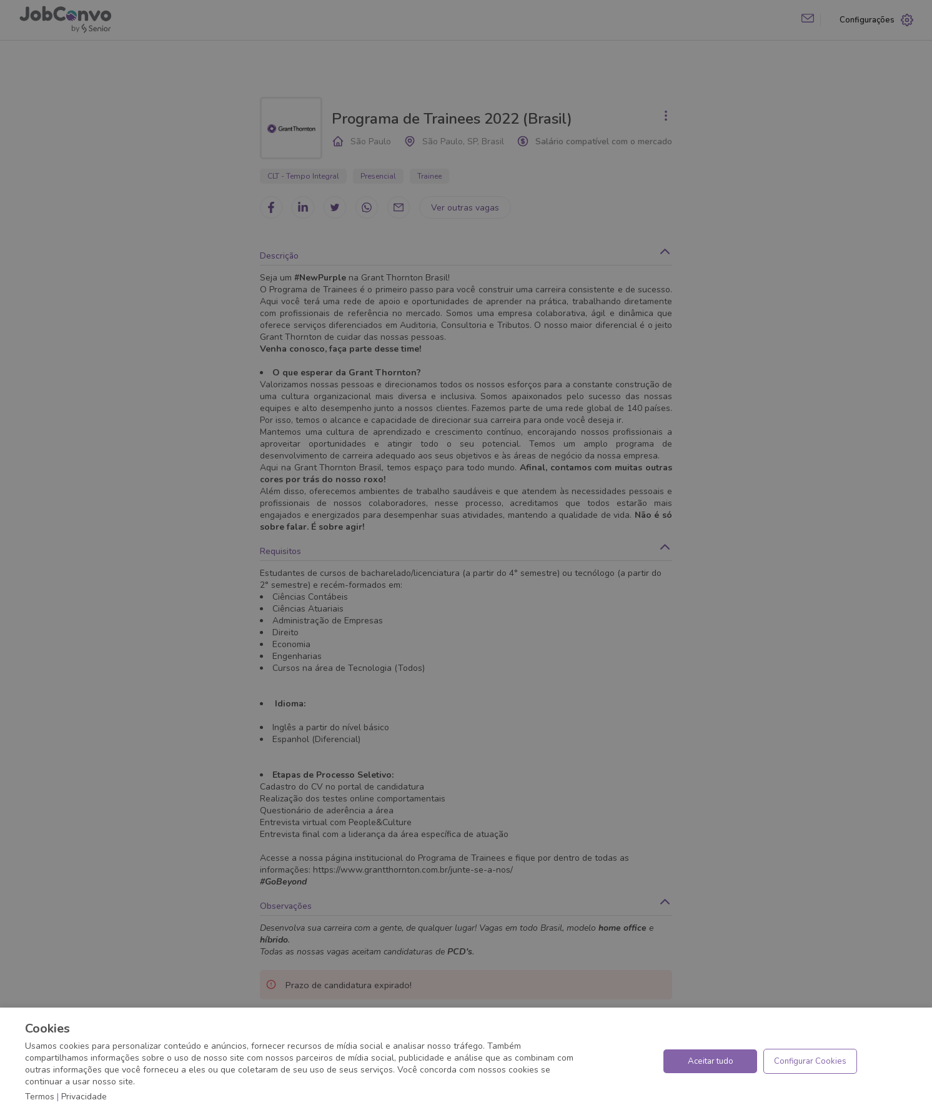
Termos (39, 1097)
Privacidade (84, 1097)
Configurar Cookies (810, 1061)
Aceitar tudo (710, 1061)
